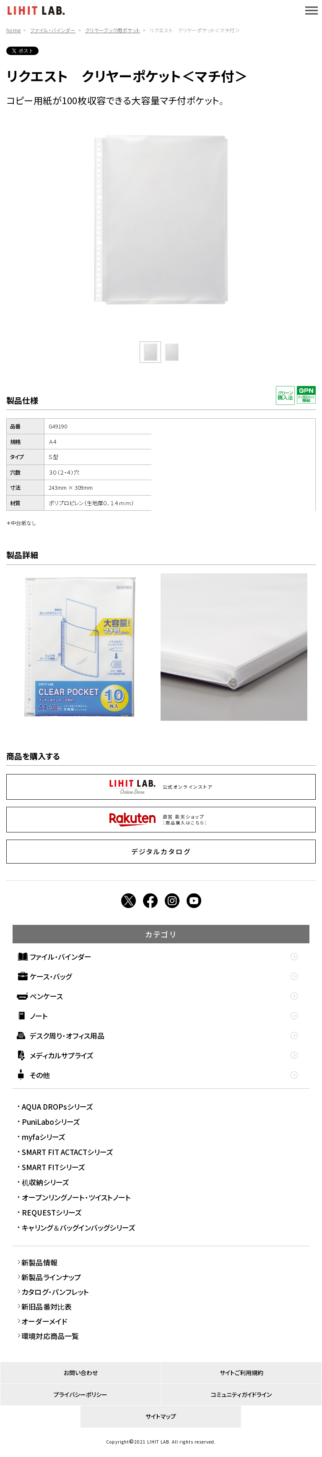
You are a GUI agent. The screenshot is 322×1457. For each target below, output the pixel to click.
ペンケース (46, 996)
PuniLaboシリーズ (51, 1121)
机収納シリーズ (45, 1182)
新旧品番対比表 (46, 1306)
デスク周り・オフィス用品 (67, 1035)
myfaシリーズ (43, 1136)
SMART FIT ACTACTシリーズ (67, 1151)
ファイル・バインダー (52, 30)
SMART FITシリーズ (53, 1167)
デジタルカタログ (161, 851)
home (13, 30)
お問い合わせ (81, 1372)
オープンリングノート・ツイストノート (76, 1197)
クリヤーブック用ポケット (112, 30)
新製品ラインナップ (51, 1277)
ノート (39, 1016)
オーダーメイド (44, 1321)
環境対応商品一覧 (50, 1335)
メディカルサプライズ (61, 1055)
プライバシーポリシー (80, 1394)
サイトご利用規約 (241, 1372)
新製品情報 (39, 1262)
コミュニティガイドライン (241, 1394)
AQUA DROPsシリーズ (57, 1106)
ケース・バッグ (51, 976)
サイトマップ (160, 1416)
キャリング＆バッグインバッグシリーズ (78, 1227)
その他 (40, 1075)
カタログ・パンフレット (55, 1291)
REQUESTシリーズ (52, 1212)
